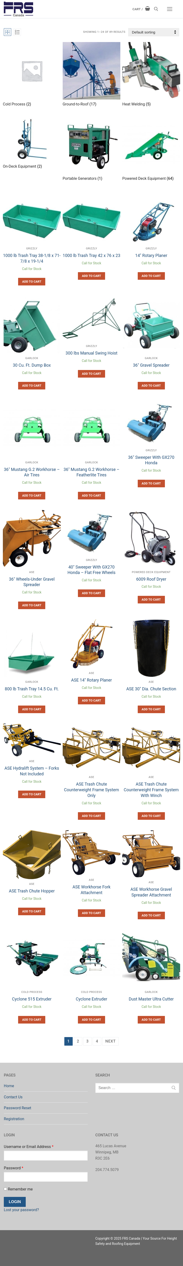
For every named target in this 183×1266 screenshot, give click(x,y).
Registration (14, 1119)
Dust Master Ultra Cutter (151, 999)
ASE (31, 572)
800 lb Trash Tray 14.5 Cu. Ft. (32, 689)
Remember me (18, 1189)
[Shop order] (153, 32)
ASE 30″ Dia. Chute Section (151, 689)
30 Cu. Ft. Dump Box (32, 365)
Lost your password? (21, 1210)
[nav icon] (169, 9)
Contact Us (13, 1097)
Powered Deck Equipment (151, 572)
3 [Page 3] (87, 1041)
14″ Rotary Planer (151, 255)
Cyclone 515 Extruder (31, 999)
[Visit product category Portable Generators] (92, 149)
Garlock (31, 358)
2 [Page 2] (78, 1041)
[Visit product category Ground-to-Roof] (92, 75)
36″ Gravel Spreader (151, 365)
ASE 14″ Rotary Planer (91, 680)
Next (110, 1041)
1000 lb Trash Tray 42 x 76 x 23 (91, 255)
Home (9, 1086)
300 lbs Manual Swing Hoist (91, 353)
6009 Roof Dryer (151, 579)
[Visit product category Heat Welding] (151, 75)
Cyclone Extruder (91, 999)
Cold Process (31, 992)
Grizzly (31, 248)
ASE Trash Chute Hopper (32, 891)
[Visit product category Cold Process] (32, 75)
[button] (31, 281)
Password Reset (17, 1108)
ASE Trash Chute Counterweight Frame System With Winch (151, 790)
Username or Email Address (28, 1146)
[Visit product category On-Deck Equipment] (32, 143)
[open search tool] (156, 9)
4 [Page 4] (97, 1041)
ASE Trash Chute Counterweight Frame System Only (91, 790)
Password (13, 1168)
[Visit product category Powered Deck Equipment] (151, 149)
